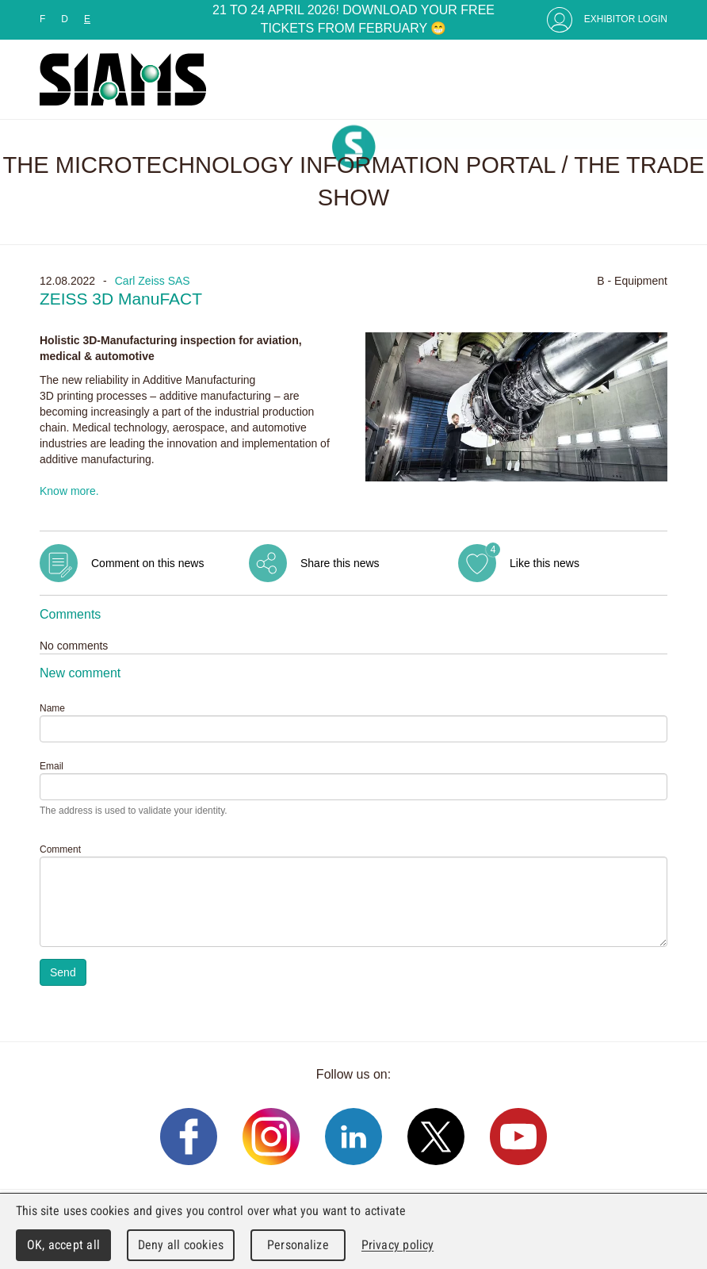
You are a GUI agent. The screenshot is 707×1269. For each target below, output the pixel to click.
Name (52, 708)
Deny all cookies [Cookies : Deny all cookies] (181, 1244)
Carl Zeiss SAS (152, 280)
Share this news (340, 563)
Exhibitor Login (625, 19)
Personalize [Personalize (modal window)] (297, 1244)
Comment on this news (147, 563)
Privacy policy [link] (397, 1244)
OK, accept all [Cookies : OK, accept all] (63, 1244)
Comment (60, 849)
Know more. (69, 491)
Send (63, 972)
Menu (651, 79)
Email (51, 766)
